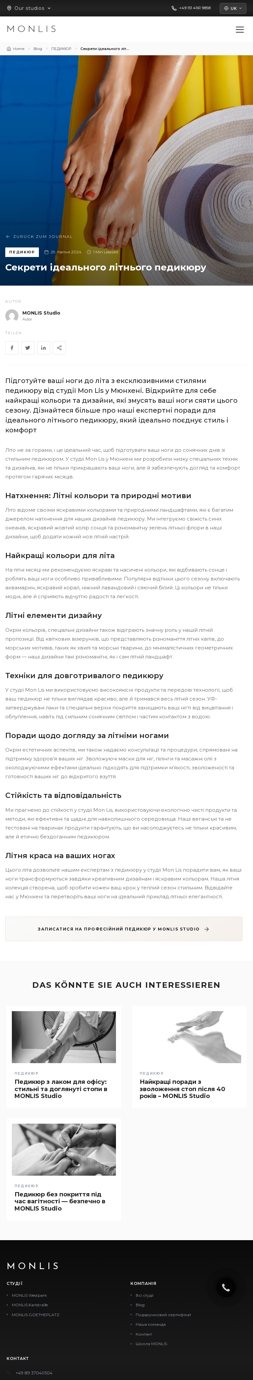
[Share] (59, 347)
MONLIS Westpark (29, 1295)
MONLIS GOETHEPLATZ (35, 1314)
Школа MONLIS (151, 1343)
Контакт (144, 1334)
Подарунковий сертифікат (163, 1314)
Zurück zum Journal (39, 236)
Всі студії (145, 1295)
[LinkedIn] (43, 347)
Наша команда (151, 1324)
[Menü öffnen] (239, 29)
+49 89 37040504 (34, 1372)
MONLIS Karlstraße (30, 1304)
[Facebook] (11, 347)
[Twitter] (27, 347)
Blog (140, 1304)
